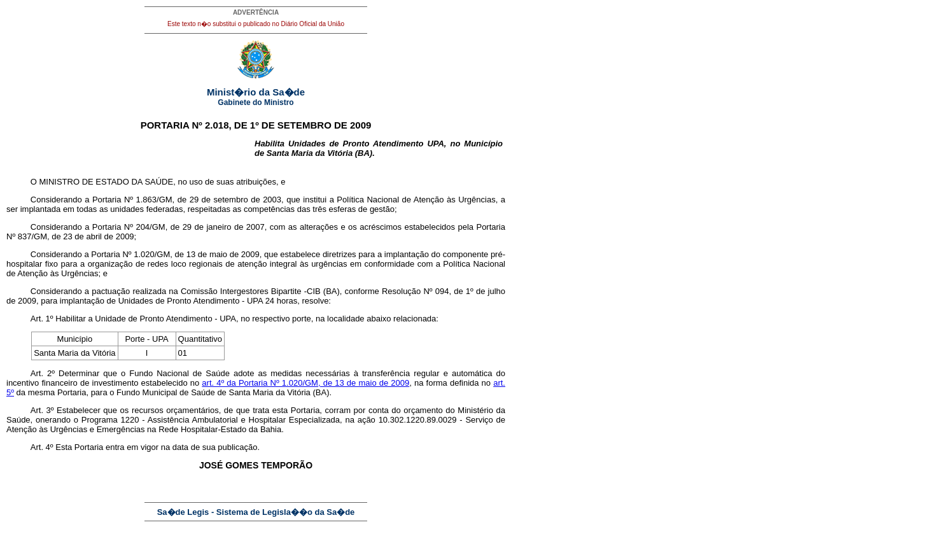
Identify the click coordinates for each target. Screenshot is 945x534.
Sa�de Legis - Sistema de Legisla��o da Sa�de (256, 512)
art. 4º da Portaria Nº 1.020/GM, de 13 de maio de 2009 (305, 383)
